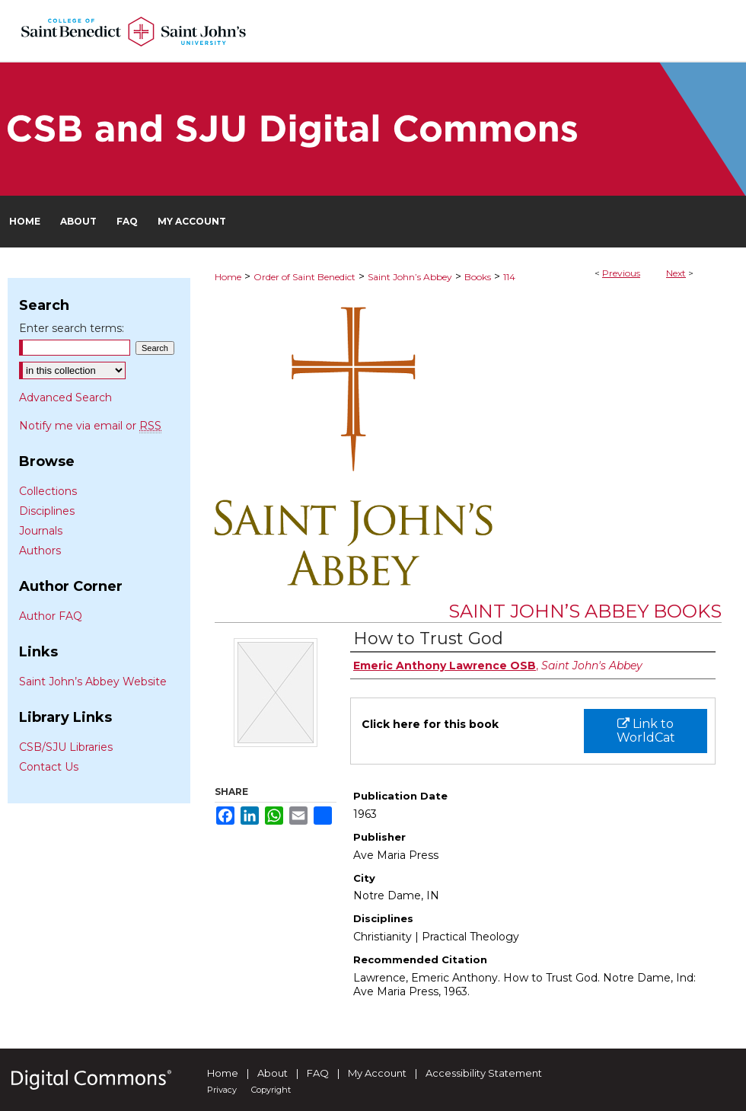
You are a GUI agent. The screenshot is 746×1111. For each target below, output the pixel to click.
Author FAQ (50, 616)
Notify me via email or (90, 426)
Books (477, 277)
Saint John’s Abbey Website (93, 681)
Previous (621, 273)
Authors (40, 550)
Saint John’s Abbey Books (585, 611)
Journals (40, 531)
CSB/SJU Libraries (66, 747)
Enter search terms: (71, 328)
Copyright (271, 1089)
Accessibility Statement (484, 1073)
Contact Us (48, 767)
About (272, 1073)
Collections (48, 491)
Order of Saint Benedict (304, 277)
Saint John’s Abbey (410, 277)
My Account (377, 1073)
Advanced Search (65, 397)
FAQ (318, 1073)
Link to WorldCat (646, 731)
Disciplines (47, 511)
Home (228, 277)
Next (676, 273)
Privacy (222, 1089)
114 (509, 277)
